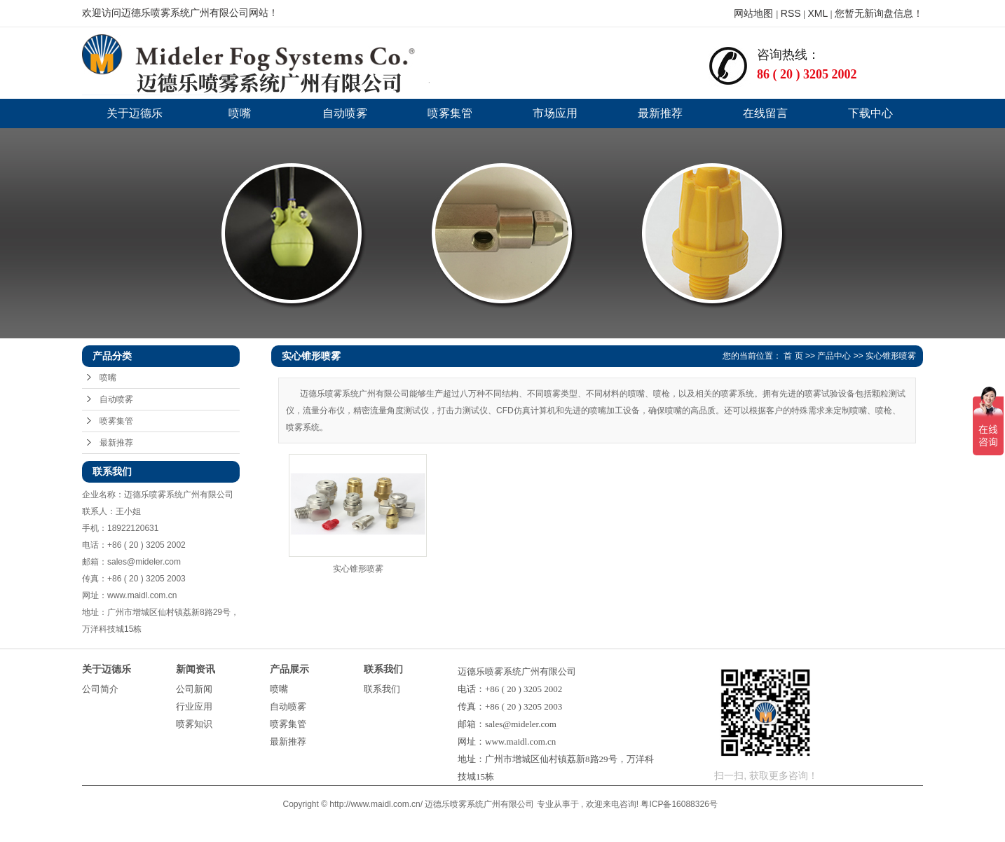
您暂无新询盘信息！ (879, 13)
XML (817, 13)
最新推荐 (660, 113)
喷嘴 (239, 113)
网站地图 (755, 13)
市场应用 (555, 113)
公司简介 (100, 689)
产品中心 (834, 356)
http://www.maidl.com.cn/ (376, 804)
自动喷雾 (344, 113)
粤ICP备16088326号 (679, 804)
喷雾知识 (194, 724)
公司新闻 (194, 689)
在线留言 (765, 113)
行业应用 (194, 706)
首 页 (793, 356)
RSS (791, 13)
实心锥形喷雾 (891, 356)
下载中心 (870, 113)
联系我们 (382, 689)
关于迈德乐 (135, 113)
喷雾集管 (450, 113)
